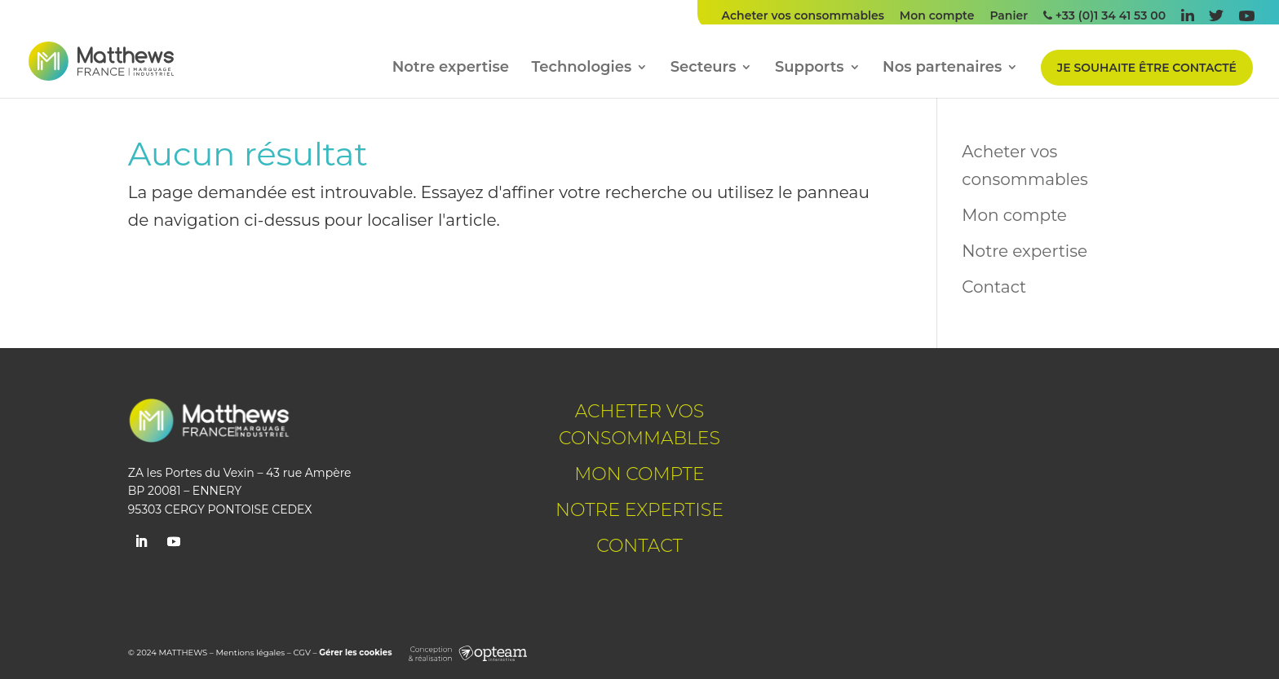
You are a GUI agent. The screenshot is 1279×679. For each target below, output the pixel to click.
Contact (994, 287)
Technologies (582, 68)
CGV (301, 652)
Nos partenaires (942, 68)
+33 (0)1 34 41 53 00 (1104, 16)
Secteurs (703, 68)
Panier (1008, 16)
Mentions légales (250, 652)
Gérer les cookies (355, 652)
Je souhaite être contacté (1147, 67)
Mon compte (937, 16)
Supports (809, 68)
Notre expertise (450, 68)
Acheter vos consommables (803, 16)
